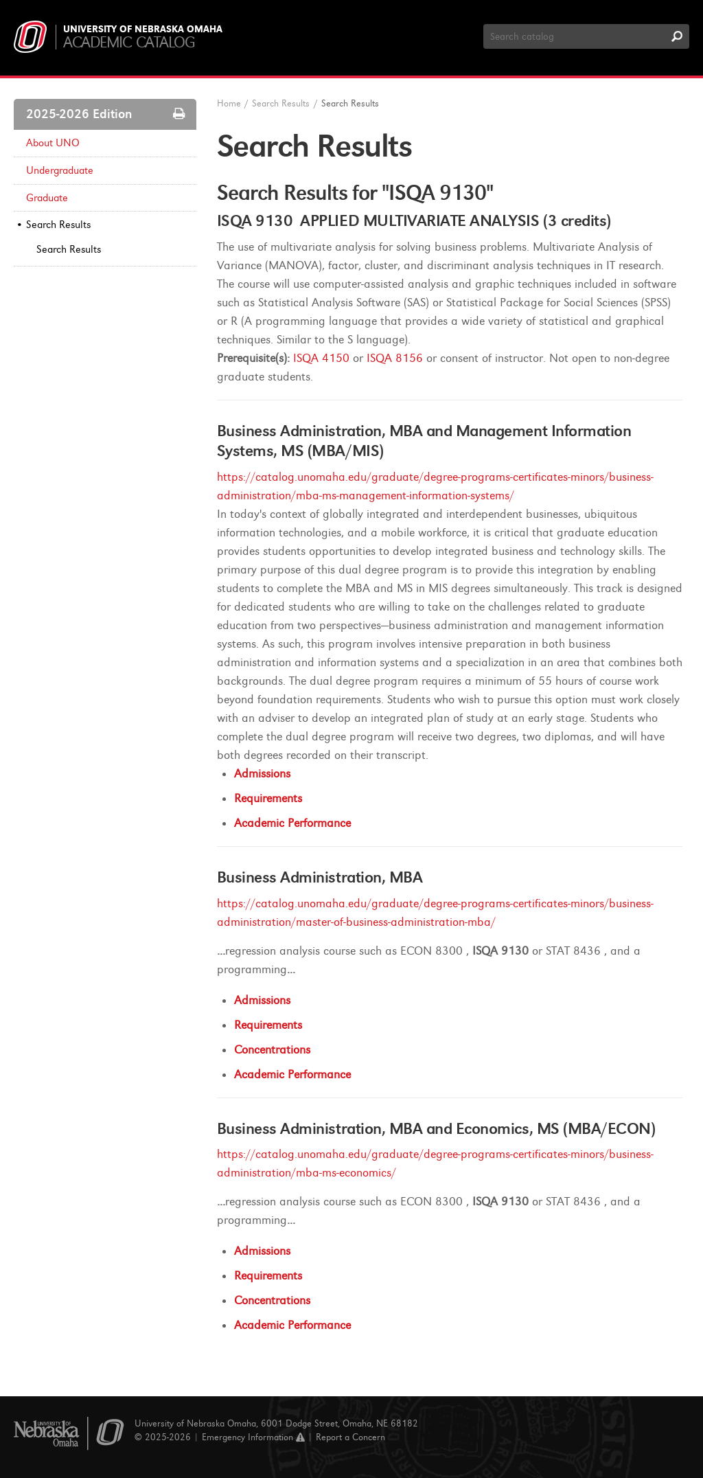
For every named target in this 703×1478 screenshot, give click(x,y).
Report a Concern (350, 1437)
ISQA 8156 (395, 358)
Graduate (47, 198)
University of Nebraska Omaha (142, 29)
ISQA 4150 (321, 358)
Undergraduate (59, 170)
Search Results (58, 224)
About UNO (53, 143)
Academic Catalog (128, 42)
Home (229, 103)
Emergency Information (253, 1437)
